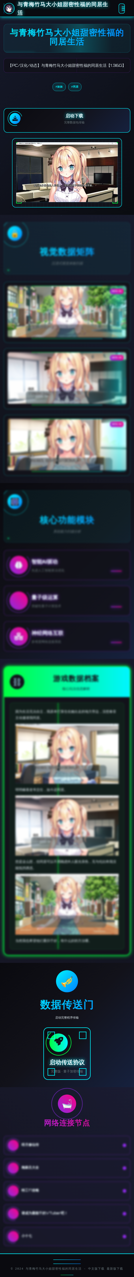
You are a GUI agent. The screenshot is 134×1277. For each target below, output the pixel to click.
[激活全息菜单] (122, 8)
